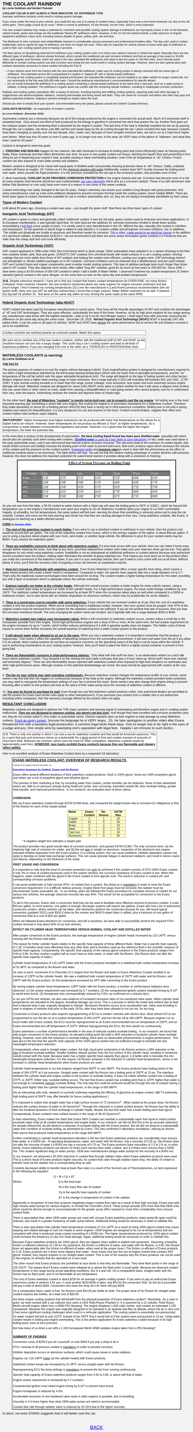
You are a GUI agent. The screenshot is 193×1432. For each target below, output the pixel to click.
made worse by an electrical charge (149, 232)
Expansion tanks (82, 449)
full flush (27, 226)
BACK (96, 1427)
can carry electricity (93, 181)
